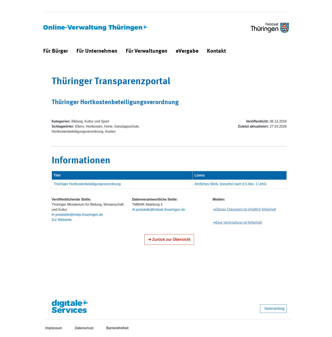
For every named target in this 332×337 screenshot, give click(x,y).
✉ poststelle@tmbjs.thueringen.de (77, 214)
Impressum (53, 328)
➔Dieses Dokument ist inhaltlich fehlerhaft (244, 209)
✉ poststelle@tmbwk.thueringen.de (158, 209)
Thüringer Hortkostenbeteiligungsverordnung (87, 184)
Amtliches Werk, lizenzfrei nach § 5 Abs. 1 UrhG (230, 184)
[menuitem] (55, 51)
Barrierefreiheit (117, 328)
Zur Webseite (62, 219)
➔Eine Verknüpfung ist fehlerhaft (237, 222)
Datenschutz (84, 328)
